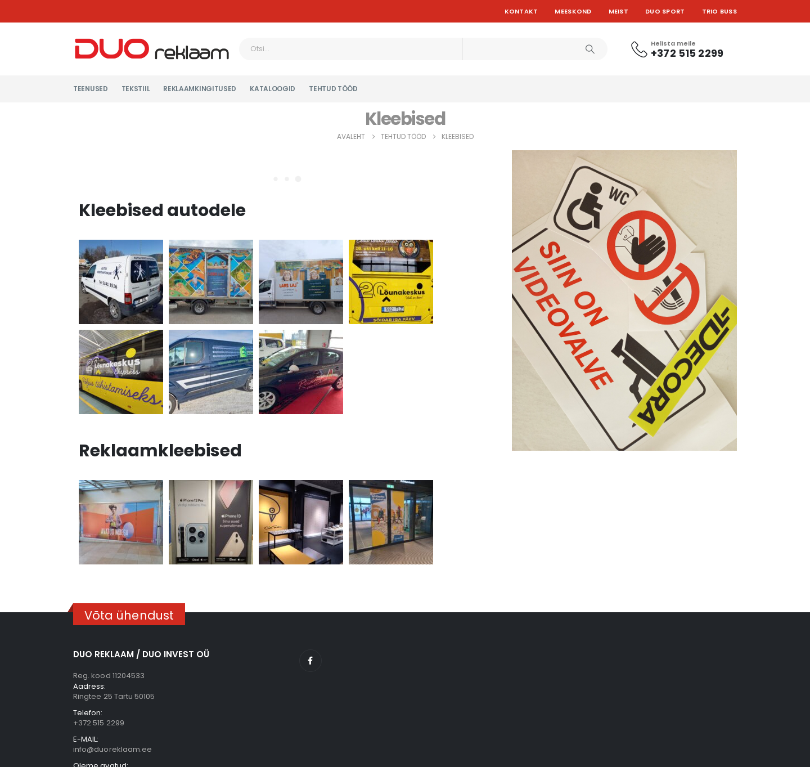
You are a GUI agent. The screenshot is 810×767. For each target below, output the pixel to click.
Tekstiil (136, 88)
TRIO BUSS (719, 11)
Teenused (90, 88)
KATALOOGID (272, 88)
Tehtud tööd (333, 88)
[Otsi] (590, 49)
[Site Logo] (152, 49)
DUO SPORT (665, 11)
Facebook (310, 660)
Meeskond (573, 11)
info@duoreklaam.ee (112, 749)
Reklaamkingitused (199, 88)
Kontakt (521, 11)
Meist (618, 11)
